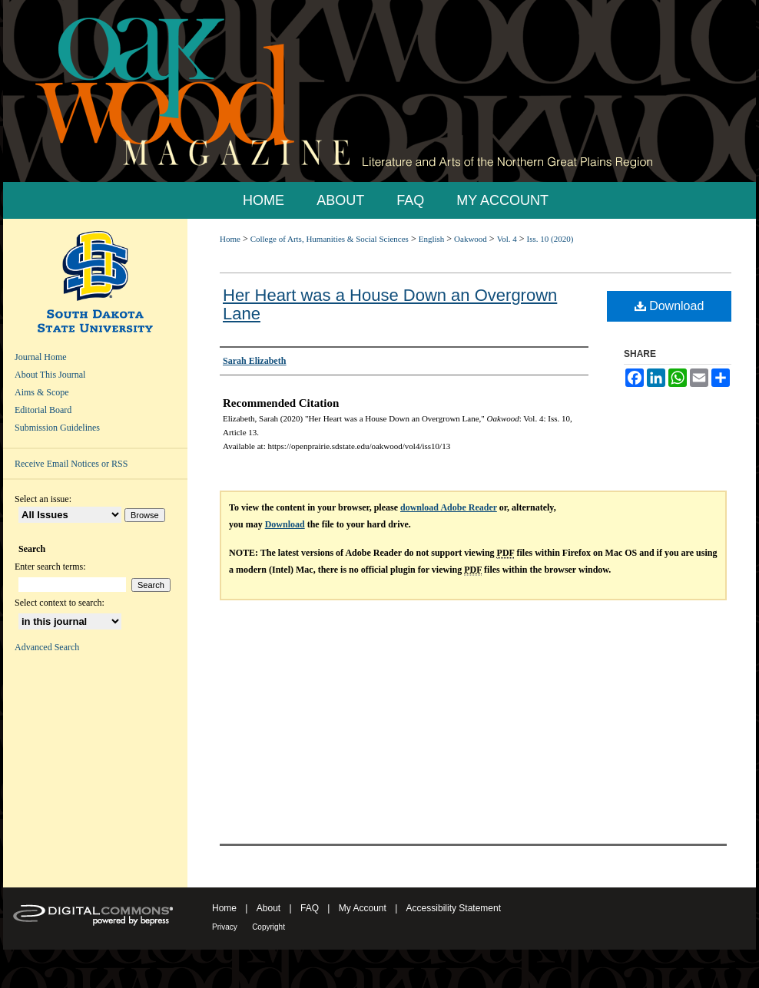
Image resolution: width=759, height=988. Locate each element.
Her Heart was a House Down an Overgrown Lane (390, 304)
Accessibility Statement (453, 908)
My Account (362, 908)
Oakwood (470, 238)
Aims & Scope (42, 392)
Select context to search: (59, 602)
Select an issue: (43, 499)
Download (669, 305)
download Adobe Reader (448, 507)
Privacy (224, 927)
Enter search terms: (50, 566)
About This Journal (50, 374)
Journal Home (41, 357)
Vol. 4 (507, 238)
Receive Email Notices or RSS (71, 463)
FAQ (309, 908)
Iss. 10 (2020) (550, 238)
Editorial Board (43, 410)
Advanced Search (47, 647)
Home (230, 238)
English (432, 238)
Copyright (268, 927)
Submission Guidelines (57, 427)
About (268, 908)
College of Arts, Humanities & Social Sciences (329, 238)
